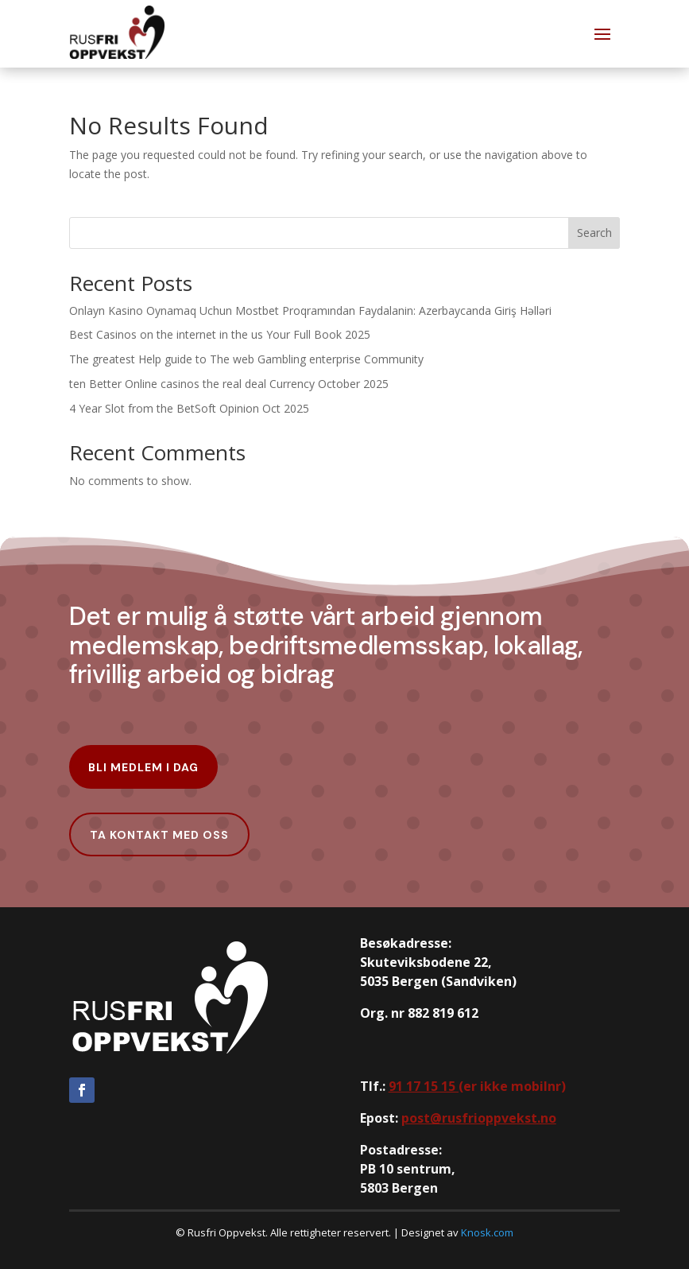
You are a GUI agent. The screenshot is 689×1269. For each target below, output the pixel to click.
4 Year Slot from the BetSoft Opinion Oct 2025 (189, 408)
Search (594, 232)
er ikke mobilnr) (477, 1086)
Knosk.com (487, 1232)
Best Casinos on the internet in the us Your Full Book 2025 (219, 334)
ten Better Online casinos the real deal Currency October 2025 (229, 383)
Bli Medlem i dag (143, 767)
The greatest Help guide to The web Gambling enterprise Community (246, 359)
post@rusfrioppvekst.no (478, 1118)
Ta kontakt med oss (159, 835)
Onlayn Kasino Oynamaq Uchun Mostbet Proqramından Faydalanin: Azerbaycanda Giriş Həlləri (310, 310)
